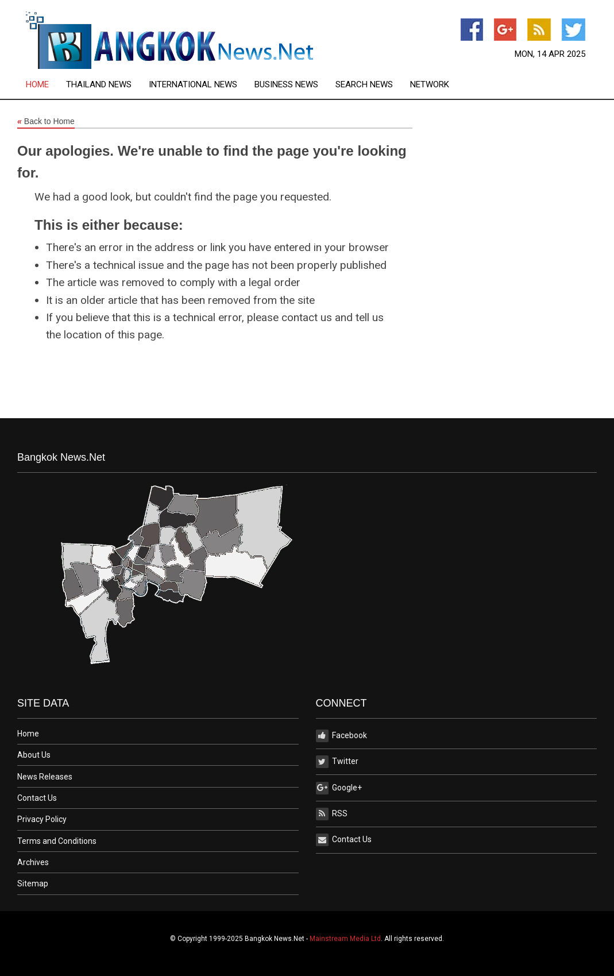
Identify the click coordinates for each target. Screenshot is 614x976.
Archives (33, 862)
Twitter (337, 761)
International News (193, 84)
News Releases (44, 776)
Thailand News (99, 84)
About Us (34, 754)
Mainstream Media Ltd (345, 939)
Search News (364, 84)
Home (37, 84)
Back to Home (46, 122)
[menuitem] (46, 84)
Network (429, 84)
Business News (286, 84)
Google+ (339, 788)
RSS (331, 814)
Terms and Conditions (56, 841)
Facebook (341, 736)
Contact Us (37, 798)
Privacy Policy (42, 819)
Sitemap (32, 883)
